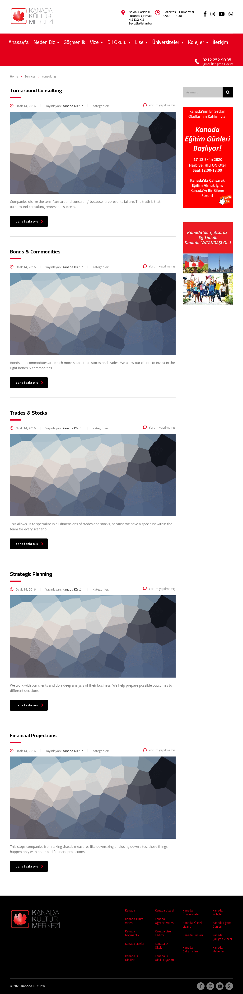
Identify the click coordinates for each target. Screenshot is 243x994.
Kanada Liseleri (135, 944)
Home (14, 76)
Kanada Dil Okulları (132, 958)
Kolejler (196, 42)
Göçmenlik (74, 42)
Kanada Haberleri (219, 949)
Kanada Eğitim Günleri (222, 924)
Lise (139, 42)
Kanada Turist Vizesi (134, 921)
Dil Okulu (116, 42)
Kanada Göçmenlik (132, 933)
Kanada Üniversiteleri (191, 912)
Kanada (130, 910)
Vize (94, 42)
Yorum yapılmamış (159, 105)
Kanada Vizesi (164, 910)
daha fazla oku (29, 221)
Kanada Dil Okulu (162, 945)
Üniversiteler (165, 42)
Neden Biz (44, 42)
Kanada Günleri (193, 935)
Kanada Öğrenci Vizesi (164, 921)
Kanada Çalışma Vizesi (222, 937)
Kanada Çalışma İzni (191, 949)
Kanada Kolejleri (218, 912)
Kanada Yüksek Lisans (192, 924)
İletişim (220, 42)
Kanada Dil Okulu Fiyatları (164, 958)
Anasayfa (19, 42)
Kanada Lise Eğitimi (163, 933)
